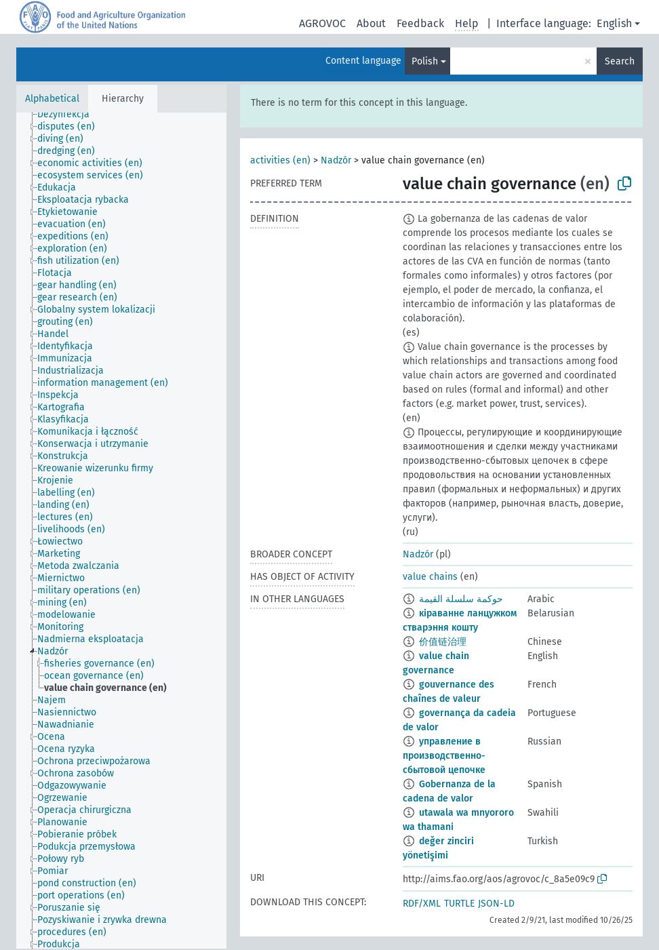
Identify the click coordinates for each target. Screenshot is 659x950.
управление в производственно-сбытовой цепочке (444, 756)
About (371, 23)
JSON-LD (496, 903)
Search (620, 61)
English (614, 23)
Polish (425, 61)
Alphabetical (52, 98)
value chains (430, 576)
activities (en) (280, 160)
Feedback (420, 23)
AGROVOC (322, 23)
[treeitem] (69, 114)
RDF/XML (422, 903)
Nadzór (336, 160)
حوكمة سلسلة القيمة (461, 599)
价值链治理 (442, 642)
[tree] (121, 531)
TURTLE (459, 903)
